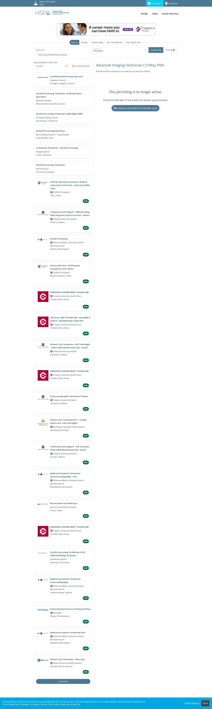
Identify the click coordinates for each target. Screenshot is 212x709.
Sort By (39, 66)
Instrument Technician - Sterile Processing (57, 147)
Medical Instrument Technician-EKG (67, 632)
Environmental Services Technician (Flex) (70, 609)
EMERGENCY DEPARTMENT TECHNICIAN (69, 292)
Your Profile (170, 13)
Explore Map (97, 42)
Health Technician (59, 238)
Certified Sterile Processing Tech (66, 76)
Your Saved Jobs (133, 42)
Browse (84, 42)
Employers (171, 3)
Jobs (155, 13)
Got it (205, 703)
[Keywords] (63, 50)
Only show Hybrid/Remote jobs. (52, 54)
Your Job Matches (115, 42)
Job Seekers (155, 3)
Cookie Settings (191, 703)
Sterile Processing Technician (50, 164)
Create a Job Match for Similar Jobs (135, 108)
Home (144, 13)
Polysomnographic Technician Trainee (69, 396)
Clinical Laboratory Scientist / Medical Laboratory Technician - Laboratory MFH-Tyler (70, 185)
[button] (170, 50)
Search (74, 42)
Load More (63, 681)
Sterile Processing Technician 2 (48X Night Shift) (59, 113)
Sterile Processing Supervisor (50, 130)
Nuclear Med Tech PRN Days (63, 503)
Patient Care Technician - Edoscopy (67, 659)
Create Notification (81, 66)
